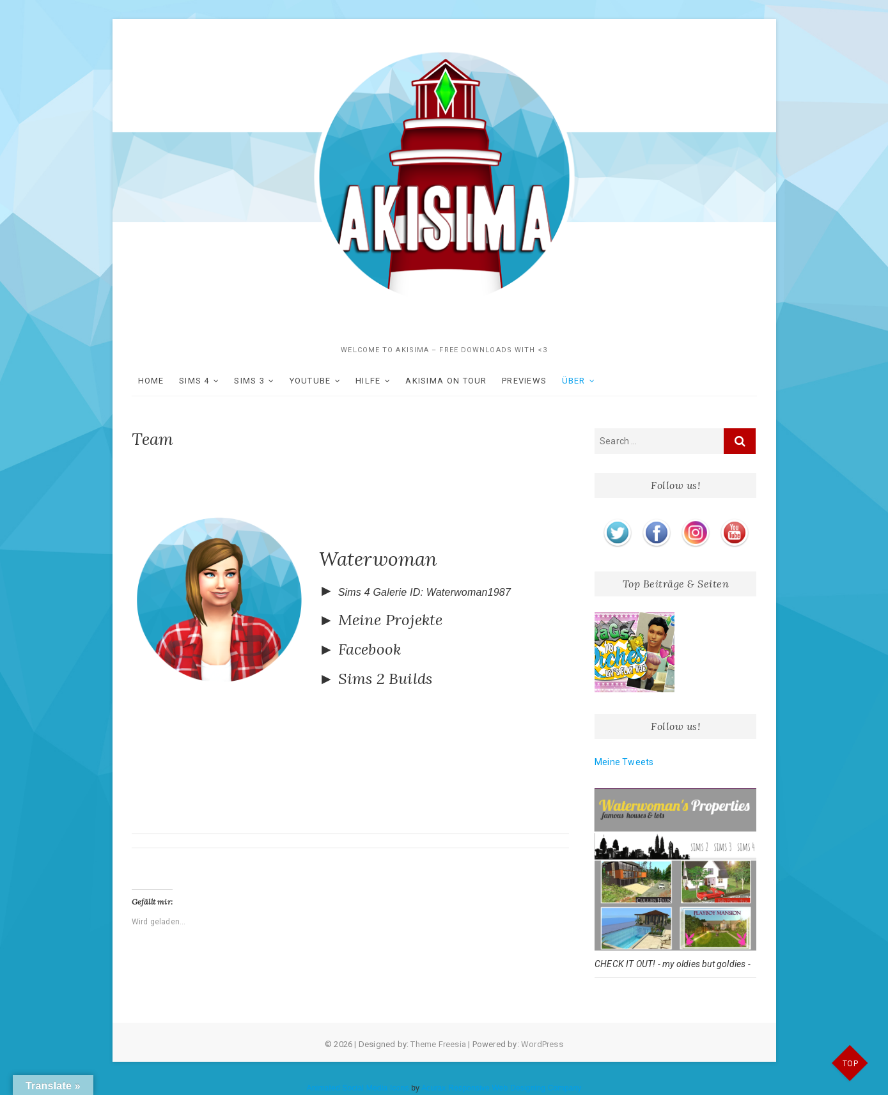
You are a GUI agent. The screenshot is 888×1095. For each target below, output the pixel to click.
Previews (524, 380)
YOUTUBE (310, 380)
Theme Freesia (438, 1044)
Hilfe (368, 380)
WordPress (542, 1044)
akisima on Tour (446, 380)
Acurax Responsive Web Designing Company (501, 1087)
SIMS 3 (249, 380)
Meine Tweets (624, 762)
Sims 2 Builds (385, 678)
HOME (151, 380)
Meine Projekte (390, 620)
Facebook (369, 649)
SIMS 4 (194, 380)
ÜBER (574, 380)
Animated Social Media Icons (357, 1087)
